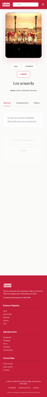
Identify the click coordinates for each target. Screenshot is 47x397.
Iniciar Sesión (8, 367)
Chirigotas (6, 340)
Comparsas (7, 337)
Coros (5, 344)
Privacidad (12, 388)
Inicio (5, 311)
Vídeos (37, 105)
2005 (16, 66)
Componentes (22, 105)
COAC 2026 (7, 314)
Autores (6, 320)
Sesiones (6, 317)
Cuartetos (6, 347)
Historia (7, 105)
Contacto (6, 370)
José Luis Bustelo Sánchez (26, 90)
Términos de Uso (24, 388)
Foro (4, 324)
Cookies (36, 388)
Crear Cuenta (8, 364)
